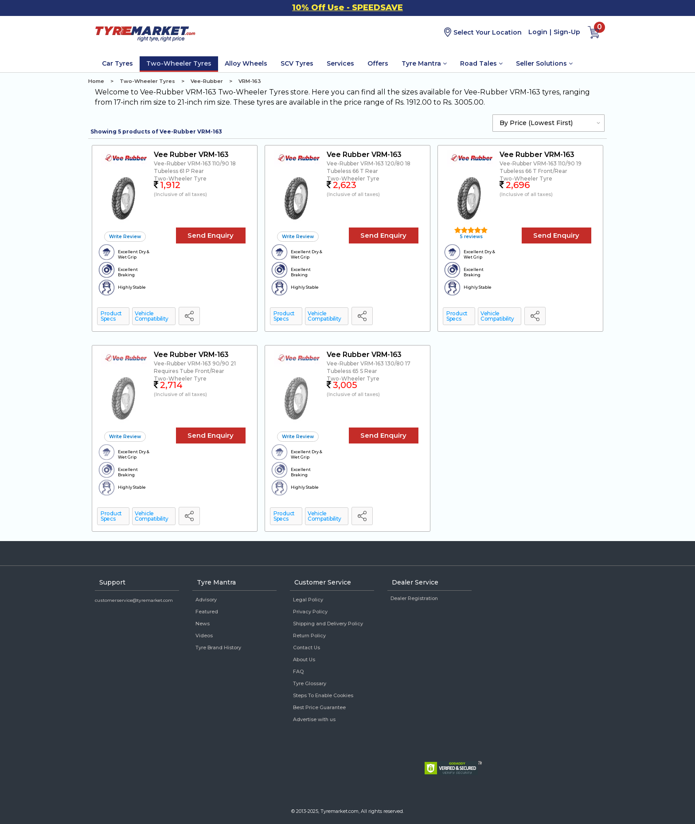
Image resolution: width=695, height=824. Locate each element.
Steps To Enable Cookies (323, 695)
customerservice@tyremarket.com (134, 600)
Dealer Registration (414, 598)
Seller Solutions (544, 63)
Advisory (206, 599)
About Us (304, 659)
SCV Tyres (297, 63)
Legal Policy (308, 599)
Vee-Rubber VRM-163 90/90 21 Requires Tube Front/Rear (195, 367)
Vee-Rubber (207, 81)
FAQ (298, 671)
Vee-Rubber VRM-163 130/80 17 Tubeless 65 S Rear (368, 367)
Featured (206, 611)
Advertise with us (314, 719)
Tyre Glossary (309, 683)
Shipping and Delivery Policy (328, 623)
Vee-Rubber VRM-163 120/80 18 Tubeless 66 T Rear (368, 167)
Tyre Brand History (218, 647)
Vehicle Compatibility (151, 316)
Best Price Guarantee (319, 707)
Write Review (125, 236)
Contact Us (306, 647)
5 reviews (471, 236)
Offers (377, 63)
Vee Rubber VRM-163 (191, 154)
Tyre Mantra (424, 63)
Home (96, 81)
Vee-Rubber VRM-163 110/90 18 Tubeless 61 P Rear (195, 167)
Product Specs (111, 316)
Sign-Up (567, 32)
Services (340, 63)
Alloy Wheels (246, 63)
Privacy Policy (310, 611)
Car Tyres (117, 63)
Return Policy (309, 635)
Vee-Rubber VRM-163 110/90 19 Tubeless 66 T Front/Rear (541, 167)
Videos (204, 635)
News (202, 623)
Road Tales (481, 63)
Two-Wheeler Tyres (178, 63)
